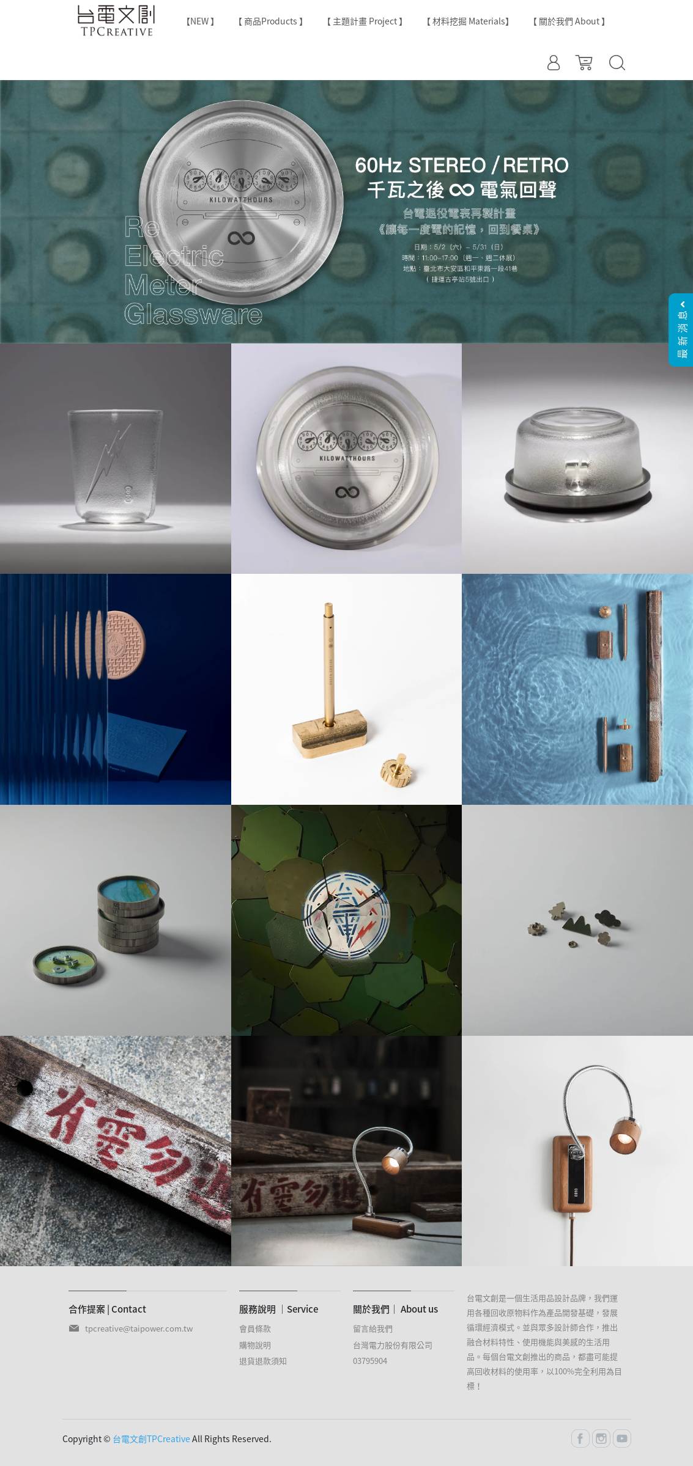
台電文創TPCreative (151, 1438)
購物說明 (255, 1345)
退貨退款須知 (263, 1360)
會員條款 (255, 1328)
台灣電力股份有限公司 (392, 1345)
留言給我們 (373, 1328)
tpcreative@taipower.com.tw (139, 1328)
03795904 (370, 1360)
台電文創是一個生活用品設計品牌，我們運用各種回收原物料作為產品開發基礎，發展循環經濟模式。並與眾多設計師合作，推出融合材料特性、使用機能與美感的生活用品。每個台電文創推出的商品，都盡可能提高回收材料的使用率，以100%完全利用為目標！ (544, 1341)
